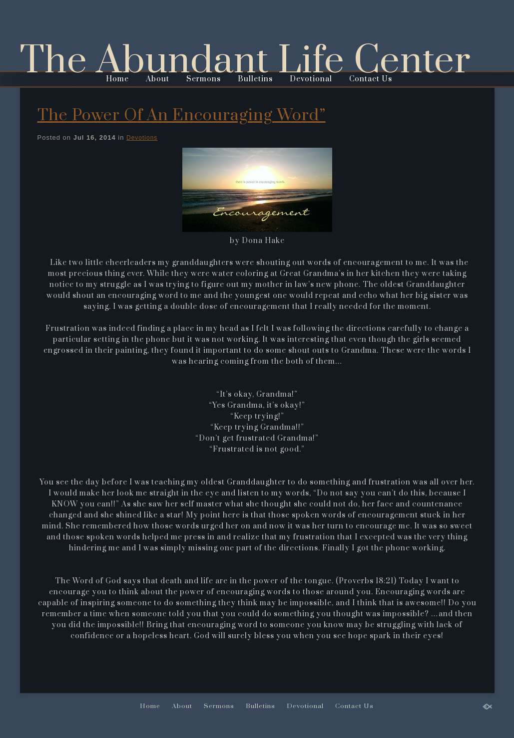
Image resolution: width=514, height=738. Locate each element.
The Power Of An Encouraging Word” (181, 115)
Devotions (141, 137)
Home (117, 79)
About (157, 79)
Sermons (203, 79)
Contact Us (370, 79)
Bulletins (255, 79)
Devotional (311, 79)
